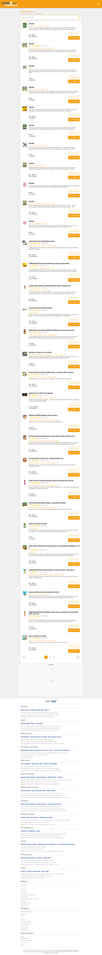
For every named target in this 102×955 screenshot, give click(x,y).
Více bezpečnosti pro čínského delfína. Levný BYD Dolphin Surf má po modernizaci (41, 770)
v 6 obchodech (32, 495)
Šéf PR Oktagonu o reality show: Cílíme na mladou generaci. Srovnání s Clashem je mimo (43, 874)
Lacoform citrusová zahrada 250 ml (40, 308)
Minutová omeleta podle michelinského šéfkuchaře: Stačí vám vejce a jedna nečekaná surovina (44, 810)
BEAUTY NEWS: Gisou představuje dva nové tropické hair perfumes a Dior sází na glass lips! (43, 833)
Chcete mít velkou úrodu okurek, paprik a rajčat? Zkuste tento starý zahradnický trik (41, 806)
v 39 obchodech (33, 408)
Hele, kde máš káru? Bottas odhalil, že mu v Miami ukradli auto (36, 766)
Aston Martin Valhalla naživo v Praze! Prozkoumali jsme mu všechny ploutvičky (40, 768)
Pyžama (23, 919)
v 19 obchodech (33, 300)
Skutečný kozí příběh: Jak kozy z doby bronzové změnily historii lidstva (38, 860)
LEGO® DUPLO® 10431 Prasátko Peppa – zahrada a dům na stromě (51, 372)
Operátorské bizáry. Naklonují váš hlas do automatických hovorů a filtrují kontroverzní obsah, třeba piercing (47, 779)
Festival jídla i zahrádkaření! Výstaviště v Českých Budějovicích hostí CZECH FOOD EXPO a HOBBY (45, 820)
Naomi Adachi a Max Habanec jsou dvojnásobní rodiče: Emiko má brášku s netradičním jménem (44, 753)
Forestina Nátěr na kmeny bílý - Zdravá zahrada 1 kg (46, 458)
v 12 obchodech (33, 278)
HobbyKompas (24, 896)
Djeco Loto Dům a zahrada (37, 636)
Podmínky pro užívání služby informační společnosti (35, 951)
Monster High (24, 913)
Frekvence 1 (24, 942)
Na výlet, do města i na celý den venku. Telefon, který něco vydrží (36, 739)
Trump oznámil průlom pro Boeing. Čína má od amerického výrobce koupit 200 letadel (41, 793)
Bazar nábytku (24, 929)
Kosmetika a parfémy (26, 921)
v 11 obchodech (33, 451)
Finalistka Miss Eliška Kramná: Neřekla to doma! (32, 878)
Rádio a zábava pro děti (26, 940)
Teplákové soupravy (25, 923)
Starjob (22, 936)
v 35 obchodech (33, 256)
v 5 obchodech (32, 345)
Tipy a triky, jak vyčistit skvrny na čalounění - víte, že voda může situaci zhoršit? (40, 714)
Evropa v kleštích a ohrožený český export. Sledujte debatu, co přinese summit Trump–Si (42, 795)
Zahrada (31, 23)
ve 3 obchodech (33, 176)
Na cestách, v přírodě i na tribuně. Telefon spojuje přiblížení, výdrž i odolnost (39, 712)
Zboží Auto (23, 901)
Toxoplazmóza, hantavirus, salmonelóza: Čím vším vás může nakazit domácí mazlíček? (42, 851)
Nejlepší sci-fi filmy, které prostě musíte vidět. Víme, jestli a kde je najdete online (40, 784)
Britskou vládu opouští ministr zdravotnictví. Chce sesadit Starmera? (37, 716)
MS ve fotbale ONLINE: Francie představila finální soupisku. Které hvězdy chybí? (40, 728)
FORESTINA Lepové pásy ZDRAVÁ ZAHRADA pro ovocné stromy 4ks (52, 330)
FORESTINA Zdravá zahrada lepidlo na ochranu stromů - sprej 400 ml (52, 570)
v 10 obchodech (33, 323)
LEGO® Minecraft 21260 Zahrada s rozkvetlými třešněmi (47, 503)
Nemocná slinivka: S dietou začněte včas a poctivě (33, 847)
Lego (22, 917)
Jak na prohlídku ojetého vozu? (28, 894)
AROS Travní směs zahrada (38, 523)
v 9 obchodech (32, 429)
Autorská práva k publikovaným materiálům (67, 950)
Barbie (22, 915)
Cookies (71, 951)
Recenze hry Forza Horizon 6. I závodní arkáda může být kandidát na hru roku (40, 864)
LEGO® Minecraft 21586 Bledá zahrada (41, 241)
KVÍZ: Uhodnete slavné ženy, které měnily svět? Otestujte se (35, 822)
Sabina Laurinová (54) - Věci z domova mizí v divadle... (34, 755)
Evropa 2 (23, 944)
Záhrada (31, 43)
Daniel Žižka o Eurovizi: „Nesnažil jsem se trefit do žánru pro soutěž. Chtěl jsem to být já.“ (42, 837)
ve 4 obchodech (33, 36)
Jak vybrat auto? (25, 905)
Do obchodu (74, 38)
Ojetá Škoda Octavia (26, 903)
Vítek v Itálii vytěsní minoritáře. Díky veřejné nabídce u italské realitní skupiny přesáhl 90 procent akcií (45, 797)
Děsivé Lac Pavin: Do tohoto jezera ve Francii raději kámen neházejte (37, 824)
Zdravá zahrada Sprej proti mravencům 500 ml (44, 592)
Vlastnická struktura (53, 952)
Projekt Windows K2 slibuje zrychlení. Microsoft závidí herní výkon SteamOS (39, 782)
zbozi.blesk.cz (24, 892)
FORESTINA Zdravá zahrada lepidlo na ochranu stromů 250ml (49, 263)
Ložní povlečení (24, 927)
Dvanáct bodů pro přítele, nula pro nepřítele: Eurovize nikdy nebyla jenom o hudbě (41, 835)
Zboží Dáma (24, 890)
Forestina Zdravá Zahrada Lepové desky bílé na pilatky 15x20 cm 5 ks (52, 436)
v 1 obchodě (32, 80)
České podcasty (24, 938)
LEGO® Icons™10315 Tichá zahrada (41, 393)
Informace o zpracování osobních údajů (58, 951)
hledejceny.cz (24, 884)
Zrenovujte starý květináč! (27, 757)
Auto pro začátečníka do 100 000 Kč (29, 898)
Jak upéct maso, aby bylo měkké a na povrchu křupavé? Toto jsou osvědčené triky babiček (43, 808)
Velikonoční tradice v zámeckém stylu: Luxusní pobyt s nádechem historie (38, 741)
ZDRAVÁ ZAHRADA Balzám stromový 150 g (43, 415)
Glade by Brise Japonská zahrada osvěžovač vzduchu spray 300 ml (51, 480)
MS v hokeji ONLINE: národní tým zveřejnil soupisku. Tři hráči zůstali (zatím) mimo (41, 726)
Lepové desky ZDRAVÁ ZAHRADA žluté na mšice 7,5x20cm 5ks (50, 285)
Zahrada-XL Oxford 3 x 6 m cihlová (40, 352)
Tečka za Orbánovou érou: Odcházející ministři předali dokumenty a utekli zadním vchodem (43, 743)
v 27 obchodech (33, 516)
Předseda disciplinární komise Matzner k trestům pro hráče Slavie (37, 876)
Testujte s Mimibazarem (26, 911)
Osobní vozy (24, 888)
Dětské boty (23, 925)
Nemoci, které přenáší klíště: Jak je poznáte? (32, 849)
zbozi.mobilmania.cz (26, 13)
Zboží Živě (23, 886)
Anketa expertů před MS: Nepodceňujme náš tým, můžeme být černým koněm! (40, 730)
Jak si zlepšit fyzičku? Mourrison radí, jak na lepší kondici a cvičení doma (38, 862)
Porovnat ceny (74, 33)
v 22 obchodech (33, 386)
